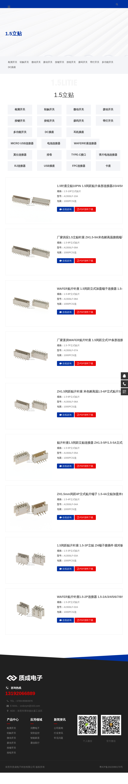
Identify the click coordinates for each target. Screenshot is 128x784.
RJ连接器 (51, 165)
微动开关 (36, 62)
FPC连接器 (19, 177)
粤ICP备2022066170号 (111, 778)
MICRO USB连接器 (23, 143)
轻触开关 (24, 62)
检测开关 (12, 62)
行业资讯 (58, 744)
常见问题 (58, 749)
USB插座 (80, 165)
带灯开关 (94, 62)
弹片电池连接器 (21, 165)
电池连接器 (55, 143)
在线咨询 (65, 220)
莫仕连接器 (19, 154)
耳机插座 (78, 132)
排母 (49, 154)
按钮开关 (71, 62)
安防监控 (35, 744)
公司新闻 (58, 739)
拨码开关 (83, 62)
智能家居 (35, 749)
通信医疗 (35, 754)
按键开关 (59, 62)
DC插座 (12, 67)
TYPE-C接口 (78, 154)
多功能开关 (107, 62)
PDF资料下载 (85, 220)
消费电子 (35, 739)
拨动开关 (47, 62)
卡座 (49, 177)
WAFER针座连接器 (88, 143)
